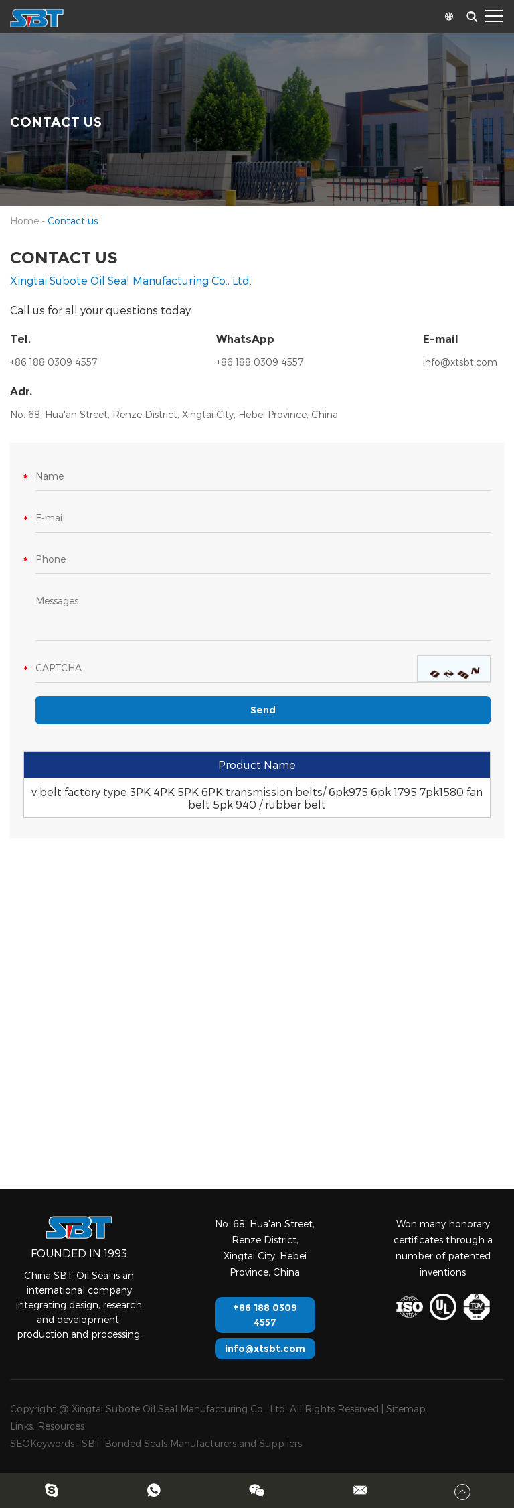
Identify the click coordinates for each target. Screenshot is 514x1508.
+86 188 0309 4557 (259, 362)
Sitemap (406, 1408)
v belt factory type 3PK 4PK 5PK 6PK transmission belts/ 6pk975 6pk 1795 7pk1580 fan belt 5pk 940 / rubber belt (257, 798)
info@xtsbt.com (460, 362)
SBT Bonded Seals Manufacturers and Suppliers (192, 1443)
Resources (60, 1426)
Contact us (73, 220)
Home (24, 220)
